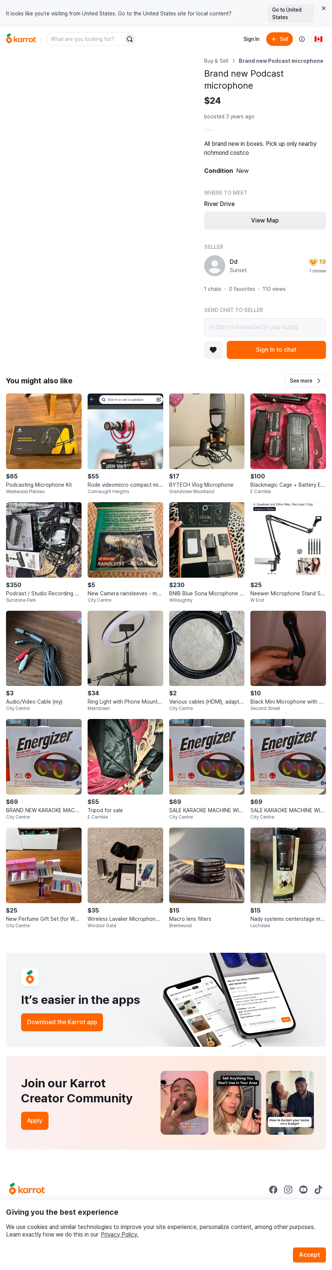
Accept (309, 1254)
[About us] (302, 39)
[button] (305, 381)
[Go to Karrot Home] (27, 1189)
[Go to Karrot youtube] (303, 1189)
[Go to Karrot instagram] (288, 1189)
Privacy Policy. (119, 1234)
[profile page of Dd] (214, 265)
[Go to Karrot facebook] (273, 1189)
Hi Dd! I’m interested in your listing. (265, 327)
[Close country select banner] (323, 8)
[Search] (129, 39)
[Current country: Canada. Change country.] (318, 39)
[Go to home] (21, 39)
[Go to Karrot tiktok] (318, 1189)
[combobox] (85, 39)
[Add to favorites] (213, 350)
